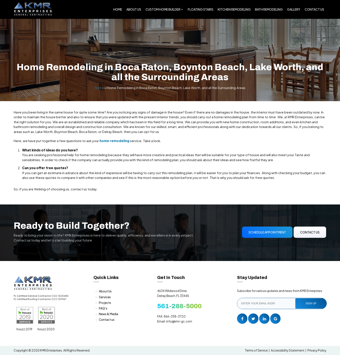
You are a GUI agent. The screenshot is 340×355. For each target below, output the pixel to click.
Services (105, 297)
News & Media (108, 314)
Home (117, 9)
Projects (105, 303)
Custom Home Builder (162, 9)
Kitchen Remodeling (234, 9)
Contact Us (314, 9)
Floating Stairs (200, 9)
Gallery (293, 9)
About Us (133, 9)
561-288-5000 (179, 306)
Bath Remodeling (269, 9)
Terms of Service (256, 350)
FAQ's (103, 308)
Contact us (106, 319)
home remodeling (114, 141)
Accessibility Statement (287, 350)
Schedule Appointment (267, 232)
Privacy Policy (316, 350)
